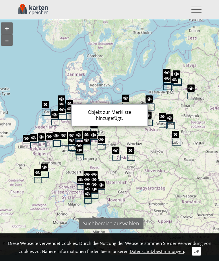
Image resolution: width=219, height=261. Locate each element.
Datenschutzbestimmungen (157, 251)
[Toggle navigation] (194, 9)
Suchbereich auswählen (111, 223)
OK (196, 251)
